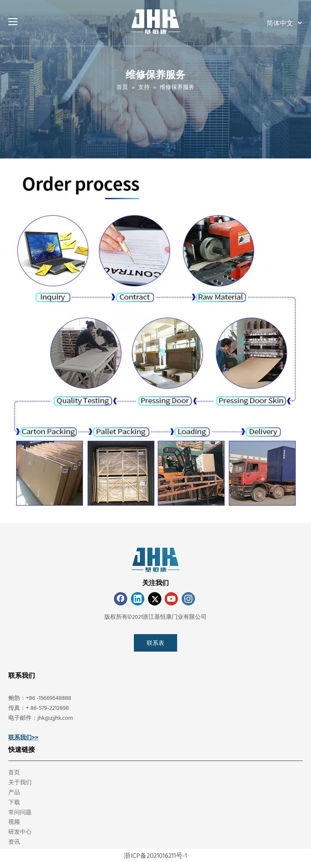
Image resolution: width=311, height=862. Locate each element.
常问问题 (20, 812)
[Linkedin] (137, 598)
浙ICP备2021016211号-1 (155, 855)
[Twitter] (154, 598)
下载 (14, 802)
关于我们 (20, 782)
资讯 (14, 841)
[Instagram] (188, 598)
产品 (14, 792)
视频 (14, 821)
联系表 (155, 642)
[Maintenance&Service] (155, 341)
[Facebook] (120, 598)
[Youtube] (171, 598)
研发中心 (20, 831)
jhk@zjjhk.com (55, 717)
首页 (14, 772)
